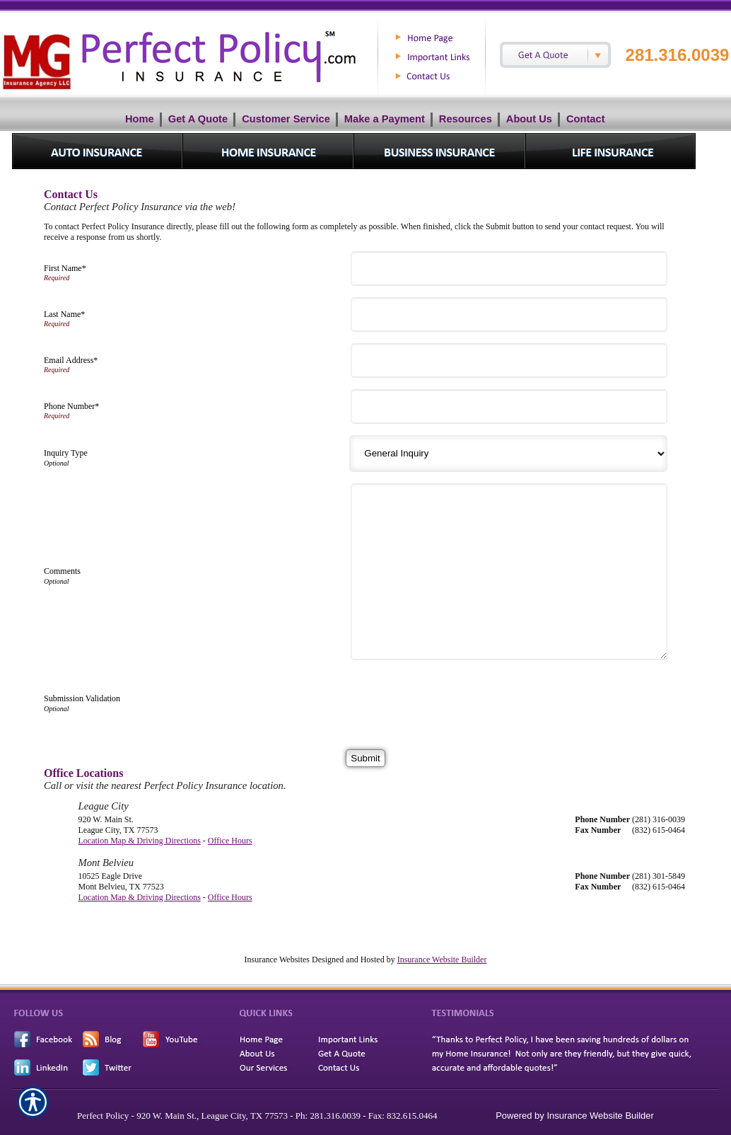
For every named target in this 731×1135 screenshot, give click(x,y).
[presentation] (463, 699)
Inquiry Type (66, 453)
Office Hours (230, 841)
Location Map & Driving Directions (139, 841)
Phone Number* (71, 406)
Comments (62, 571)
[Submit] (365, 758)
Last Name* (64, 314)
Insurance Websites (277, 959)
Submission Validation (82, 698)
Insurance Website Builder (442, 959)
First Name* (65, 268)
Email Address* (71, 360)
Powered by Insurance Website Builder (575, 1115)
